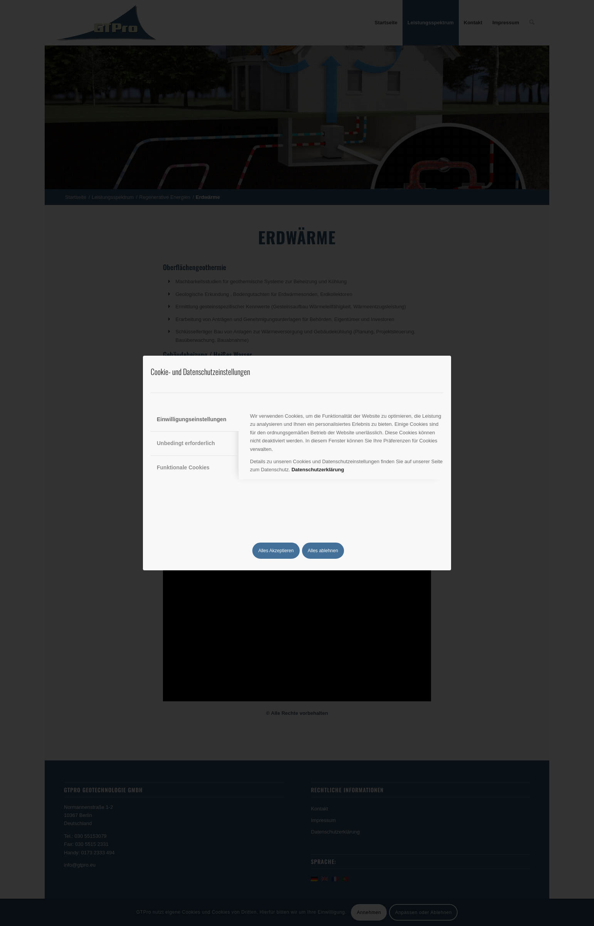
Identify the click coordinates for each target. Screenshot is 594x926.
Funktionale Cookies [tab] (183, 467)
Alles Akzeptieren (276, 550)
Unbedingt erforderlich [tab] (186, 443)
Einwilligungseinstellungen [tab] (191, 419)
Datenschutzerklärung (318, 469)
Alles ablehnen (323, 550)
